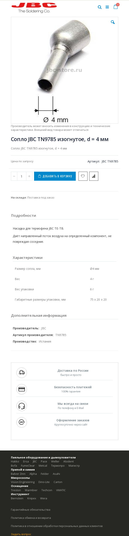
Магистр (74, 465)
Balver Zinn (18, 474)
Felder (45, 474)
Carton (58, 482)
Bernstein (17, 498)
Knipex (31, 498)
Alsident (68, 461)
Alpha (33, 474)
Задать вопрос (21, 534)
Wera (43, 498)
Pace (44, 461)
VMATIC (61, 490)
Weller (55, 461)
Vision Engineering (23, 482)
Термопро (58, 465)
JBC (35, 461)
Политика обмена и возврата (31, 518)
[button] (113, 25)
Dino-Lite (44, 482)
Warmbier (31, 490)
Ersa (26, 461)
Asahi (56, 474)
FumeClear (28, 465)
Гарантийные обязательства (30, 509)
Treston (16, 490)
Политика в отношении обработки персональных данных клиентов (57, 526)
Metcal (43, 465)
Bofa (14, 465)
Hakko (15, 461)
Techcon (46, 490)
